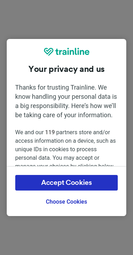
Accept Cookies (66, 182)
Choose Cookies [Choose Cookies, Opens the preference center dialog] (66, 201)
